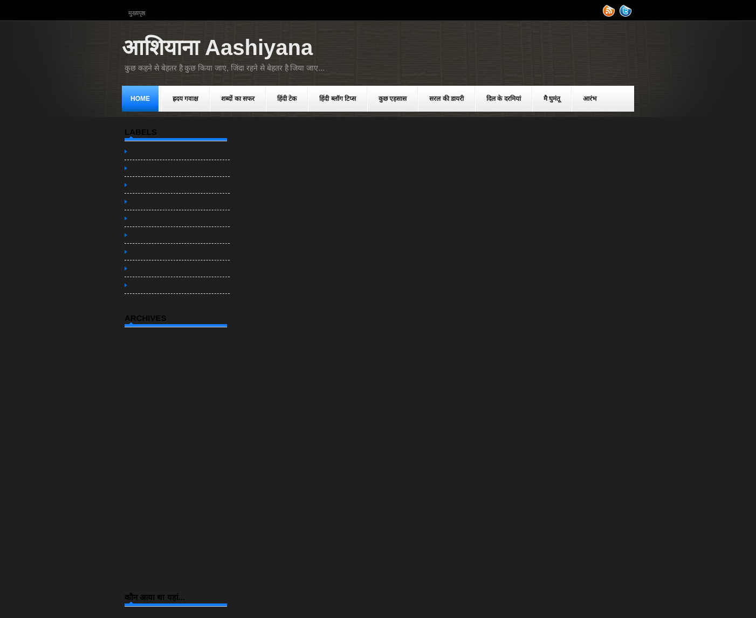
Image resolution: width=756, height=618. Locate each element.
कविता (138, 152)
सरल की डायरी (446, 98)
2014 (144, 353)
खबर (136, 202)
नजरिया (139, 219)
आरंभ (589, 98)
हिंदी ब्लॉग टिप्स (337, 98)
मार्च (150, 432)
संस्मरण (139, 285)
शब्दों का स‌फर (238, 98)
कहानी (138, 168)
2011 (144, 402)
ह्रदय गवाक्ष (185, 98)
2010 (144, 418)
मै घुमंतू (552, 98)
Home (140, 98)
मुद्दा (134, 235)
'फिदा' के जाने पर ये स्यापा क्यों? (182, 465)
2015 (144, 337)
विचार (137, 252)
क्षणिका (139, 185)
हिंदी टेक (287, 98)
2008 (144, 554)
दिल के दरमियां (503, 98)
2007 (144, 570)
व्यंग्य (136, 269)
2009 (144, 537)
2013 (144, 369)
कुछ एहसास (393, 98)
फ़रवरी (153, 450)
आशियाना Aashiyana (217, 47)
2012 (144, 385)
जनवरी (153, 515)
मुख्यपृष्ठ (136, 13)
